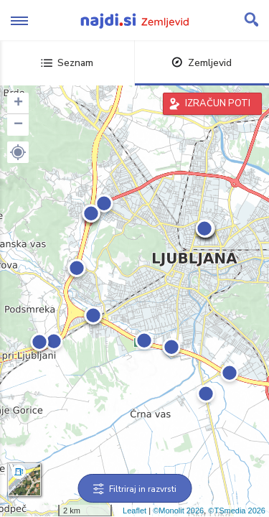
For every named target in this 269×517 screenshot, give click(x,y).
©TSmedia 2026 (236, 510)
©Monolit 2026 (178, 510)
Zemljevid (201, 63)
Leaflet (134, 510)
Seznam (67, 63)
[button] (18, 152)
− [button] (18, 125)
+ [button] (18, 103)
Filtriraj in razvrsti (134, 489)
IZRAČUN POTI (217, 103)
